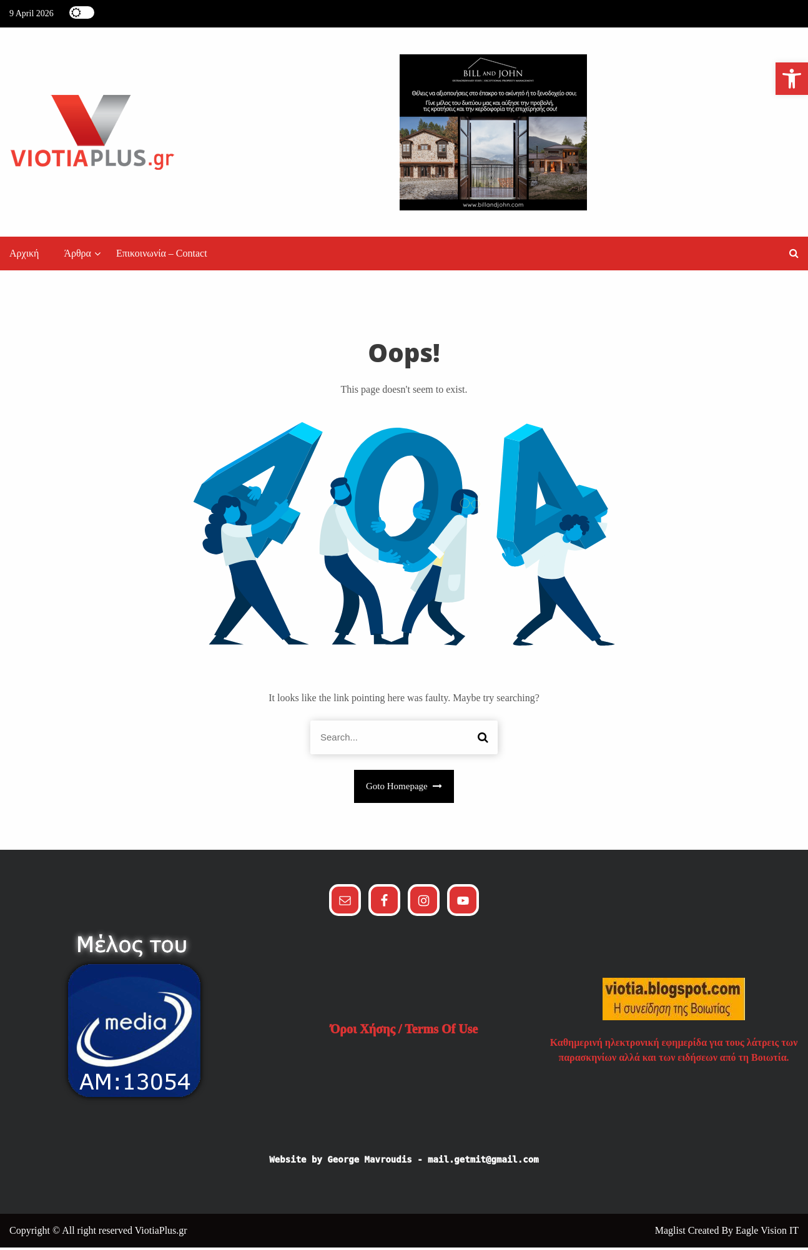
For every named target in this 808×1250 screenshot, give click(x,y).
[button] (794, 256)
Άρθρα (77, 256)
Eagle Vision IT (767, 1233)
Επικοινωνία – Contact (161, 256)
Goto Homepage (404, 789)
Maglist (671, 1233)
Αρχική (24, 256)
